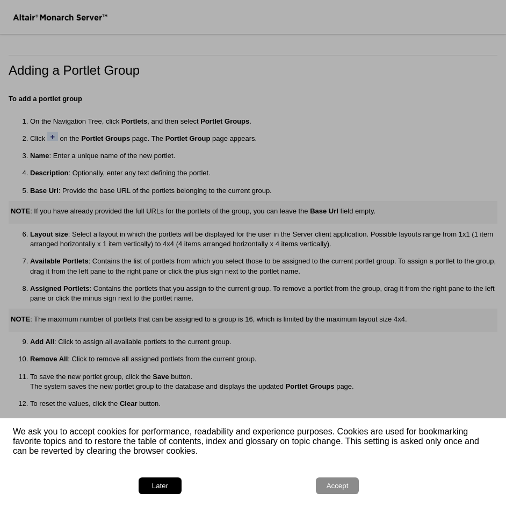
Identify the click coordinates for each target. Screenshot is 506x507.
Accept (338, 486)
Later (160, 486)
